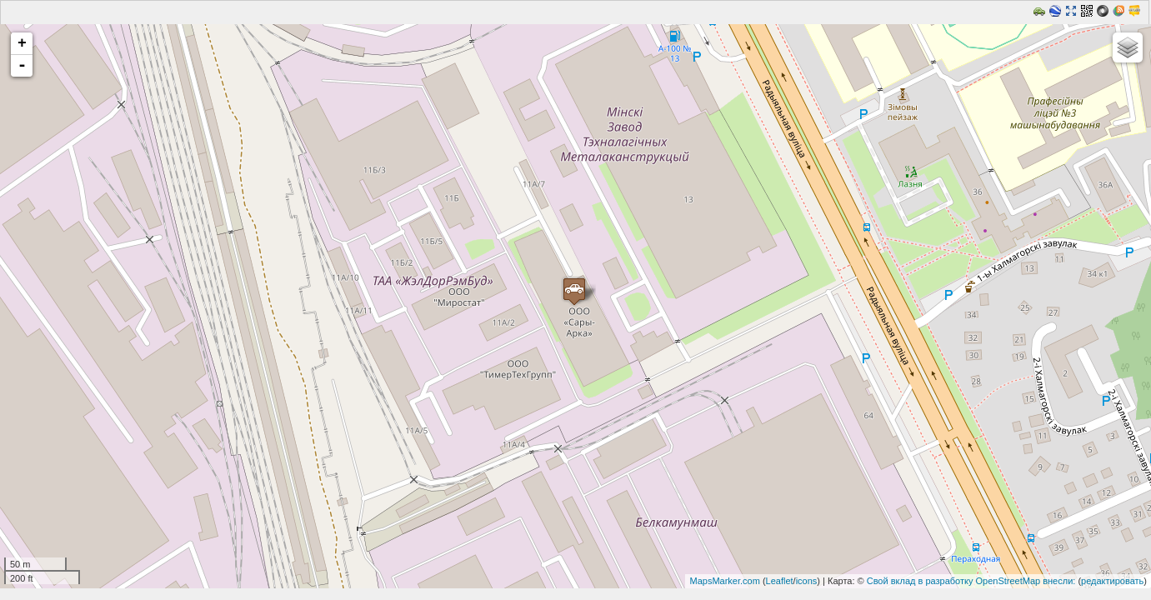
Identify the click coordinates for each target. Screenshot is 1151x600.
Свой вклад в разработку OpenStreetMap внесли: (971, 581)
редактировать (1112, 581)
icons (807, 581)
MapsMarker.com (724, 581)
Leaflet (779, 581)
